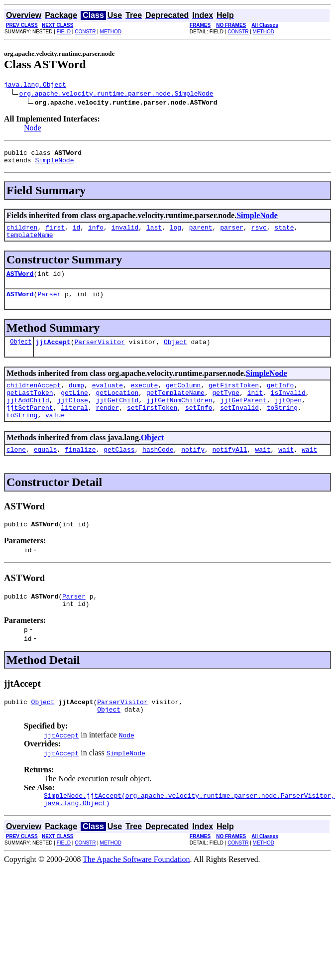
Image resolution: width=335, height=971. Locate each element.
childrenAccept (33, 398)
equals (45, 470)
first (55, 233)
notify (193, 470)
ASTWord (20, 282)
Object (20, 353)
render (107, 425)
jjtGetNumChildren (179, 416)
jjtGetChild (117, 416)
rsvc (259, 233)
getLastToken (29, 407)
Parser (49, 304)
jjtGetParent (243, 416)
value (55, 434)
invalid (125, 233)
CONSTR (85, 31)
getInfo (280, 398)
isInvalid (288, 407)
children (21, 233)
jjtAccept (52, 353)
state (284, 233)
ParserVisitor (99, 353)
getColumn (183, 398)
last (154, 233)
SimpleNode (54, 164)
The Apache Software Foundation (136, 890)
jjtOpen (288, 416)
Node (32, 129)
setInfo (199, 425)
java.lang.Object (35, 85)
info (96, 233)
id (77, 233)
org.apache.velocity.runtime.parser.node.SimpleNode (116, 94)
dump (76, 398)
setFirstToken (152, 425)
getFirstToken (234, 398)
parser (231, 233)
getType (225, 407)
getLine (74, 407)
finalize (80, 470)
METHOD (110, 31)
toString (282, 425)
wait (262, 470)
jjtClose (72, 416)
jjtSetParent (29, 425)
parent (201, 233)
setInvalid (239, 425)
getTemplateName (175, 407)
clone (16, 470)
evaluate (107, 398)
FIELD (64, 31)
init (255, 407)
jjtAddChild (27, 416)
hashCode (157, 470)
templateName (29, 242)
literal (74, 425)
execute (144, 398)
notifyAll (230, 470)
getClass (119, 470)
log (175, 233)
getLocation (117, 407)
